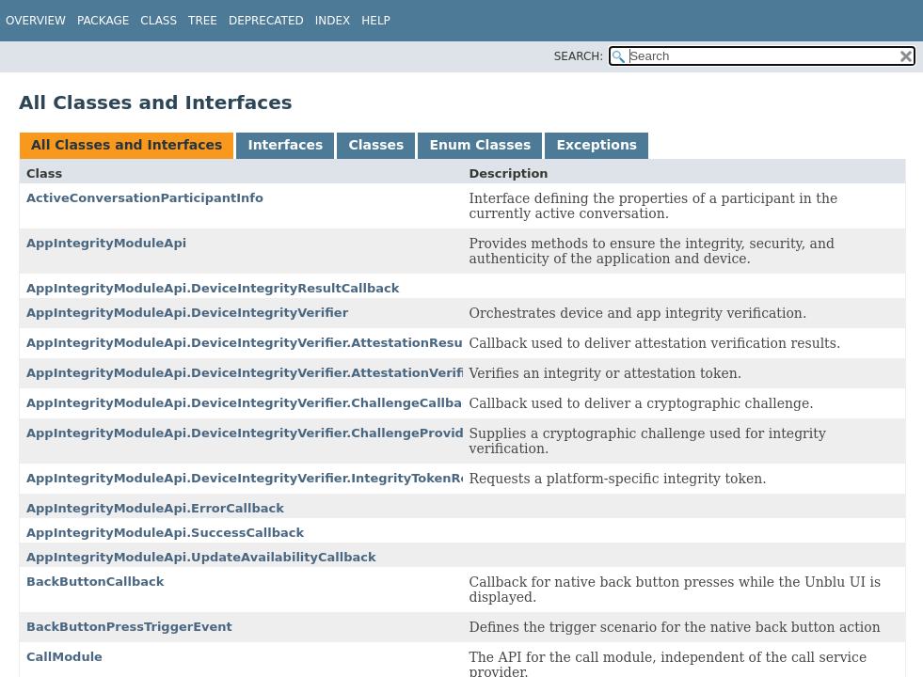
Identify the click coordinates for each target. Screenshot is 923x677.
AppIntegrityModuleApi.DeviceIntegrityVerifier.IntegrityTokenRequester (274, 478)
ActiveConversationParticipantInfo (144, 198)
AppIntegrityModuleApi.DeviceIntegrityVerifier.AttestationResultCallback (278, 343)
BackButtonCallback (95, 582)
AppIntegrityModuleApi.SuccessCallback (165, 533)
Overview (36, 20)
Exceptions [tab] (596, 144)
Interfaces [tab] (285, 144)
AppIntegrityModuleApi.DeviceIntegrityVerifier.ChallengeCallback (251, 403)
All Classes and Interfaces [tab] (126, 144)
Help (375, 20)
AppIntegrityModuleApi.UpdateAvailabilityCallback (201, 557)
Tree (202, 20)
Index (333, 20)
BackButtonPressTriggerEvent (129, 627)
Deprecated (266, 20)
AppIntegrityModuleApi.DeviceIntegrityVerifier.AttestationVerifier (253, 373)
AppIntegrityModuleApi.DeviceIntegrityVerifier (187, 313)
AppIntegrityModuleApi (106, 243)
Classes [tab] (376, 144)
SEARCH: (579, 56)
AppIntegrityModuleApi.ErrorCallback (155, 508)
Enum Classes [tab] (480, 144)
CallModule (64, 657)
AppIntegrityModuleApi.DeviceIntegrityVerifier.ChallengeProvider (252, 433)
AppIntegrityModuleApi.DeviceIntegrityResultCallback (212, 288)
